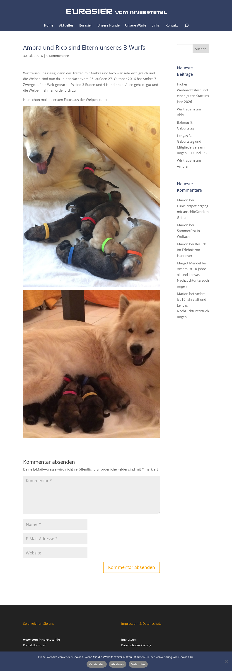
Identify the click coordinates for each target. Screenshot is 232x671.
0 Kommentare (57, 56)
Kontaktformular (34, 645)
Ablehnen (117, 664)
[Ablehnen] (226, 661)
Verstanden (96, 664)
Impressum (129, 639)
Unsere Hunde (108, 25)
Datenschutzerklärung (136, 645)
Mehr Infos (138, 664)
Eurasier (85, 25)
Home (48, 25)
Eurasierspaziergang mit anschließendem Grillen (193, 212)
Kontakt (172, 25)
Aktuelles (66, 25)
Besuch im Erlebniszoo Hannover (191, 250)
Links (156, 25)
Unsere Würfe (135, 25)
